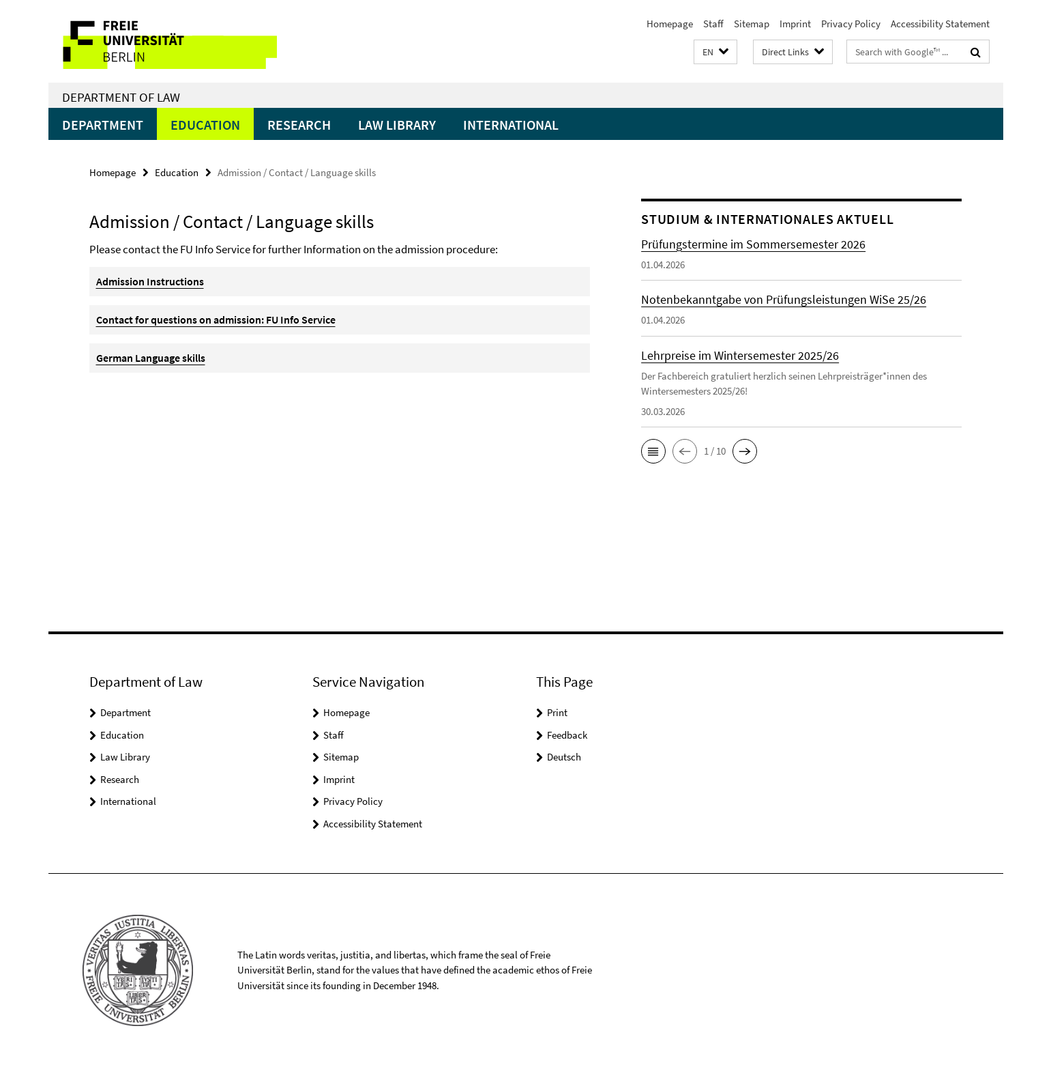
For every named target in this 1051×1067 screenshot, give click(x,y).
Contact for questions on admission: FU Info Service (216, 319)
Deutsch (564, 756)
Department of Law (121, 97)
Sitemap (751, 23)
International (511, 124)
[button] (715, 52)
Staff (713, 23)
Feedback (567, 734)
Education (205, 124)
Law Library (397, 124)
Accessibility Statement (940, 23)
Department (102, 124)
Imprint (795, 23)
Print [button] (557, 712)
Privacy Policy (850, 23)
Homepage (670, 23)
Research (299, 124)
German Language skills (150, 358)
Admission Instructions (150, 281)
